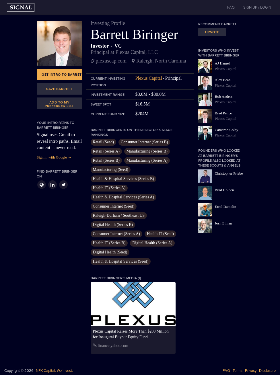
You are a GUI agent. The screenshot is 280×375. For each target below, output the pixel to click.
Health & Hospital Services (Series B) (123, 179)
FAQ (226, 370)
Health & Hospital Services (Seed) (121, 261)
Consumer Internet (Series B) (144, 142)
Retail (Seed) (103, 142)
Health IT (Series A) (109, 188)
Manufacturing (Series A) (147, 160)
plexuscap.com (111, 61)
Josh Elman (223, 223)
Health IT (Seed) (160, 234)
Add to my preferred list (59, 104)
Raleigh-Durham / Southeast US (119, 215)
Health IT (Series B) (109, 243)
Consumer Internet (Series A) (116, 234)
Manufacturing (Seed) (110, 169)
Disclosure (267, 370)
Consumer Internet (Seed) (114, 206)
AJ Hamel (222, 63)
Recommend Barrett (217, 24)
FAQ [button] (231, 7)
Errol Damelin (225, 206)
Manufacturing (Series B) (147, 151)
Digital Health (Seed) (110, 252)
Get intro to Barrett (62, 75)
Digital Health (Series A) (152, 243)
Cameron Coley (226, 130)
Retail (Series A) (106, 151)
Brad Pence (223, 113)
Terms (237, 370)
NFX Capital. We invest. (54, 370)
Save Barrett (59, 89)
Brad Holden (224, 190)
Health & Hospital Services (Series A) (123, 197)
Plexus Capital (148, 78)
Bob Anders (224, 96)
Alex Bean (223, 80)
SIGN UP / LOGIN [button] (257, 7)
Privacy (250, 370)
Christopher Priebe (229, 173)
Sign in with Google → (54, 157)
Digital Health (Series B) (113, 224)
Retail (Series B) (106, 160)
